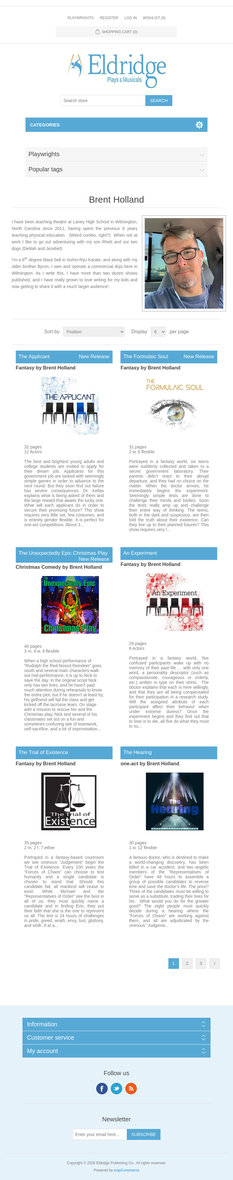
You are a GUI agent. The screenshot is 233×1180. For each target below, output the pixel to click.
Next (214, 963)
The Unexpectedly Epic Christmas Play (64, 553)
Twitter (116, 1088)
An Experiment (138, 553)
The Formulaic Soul (168, 357)
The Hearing (136, 752)
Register (109, 18)
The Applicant (64, 357)
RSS (131, 1088)
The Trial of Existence (42, 752)
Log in (130, 18)
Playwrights (80, 18)
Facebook (102, 1088)
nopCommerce (126, 1170)
